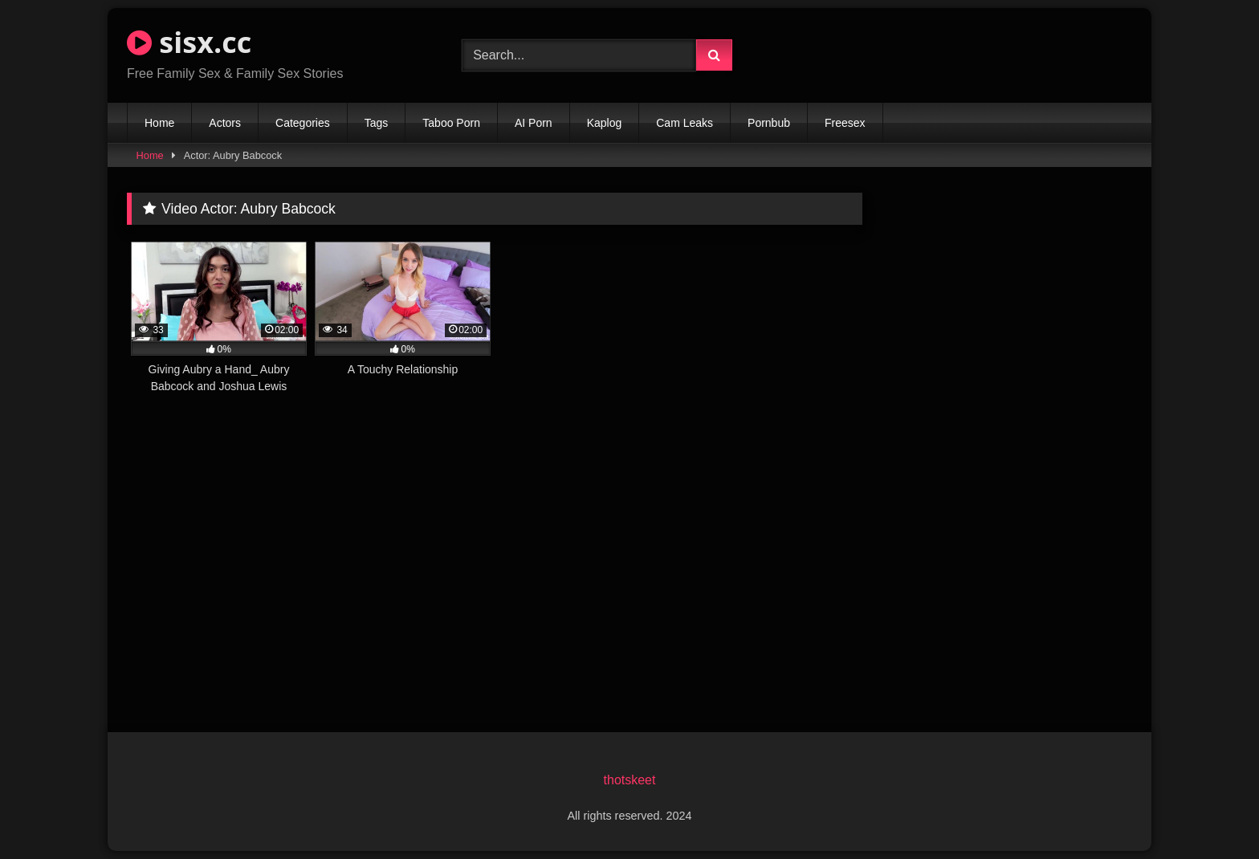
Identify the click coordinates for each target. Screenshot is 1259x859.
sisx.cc (189, 42)
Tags (377, 122)
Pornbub (769, 122)
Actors (225, 122)
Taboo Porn (451, 122)
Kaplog (604, 122)
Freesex (845, 122)
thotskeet (630, 780)
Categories (302, 122)
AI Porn (533, 122)
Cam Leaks (684, 122)
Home (159, 122)
